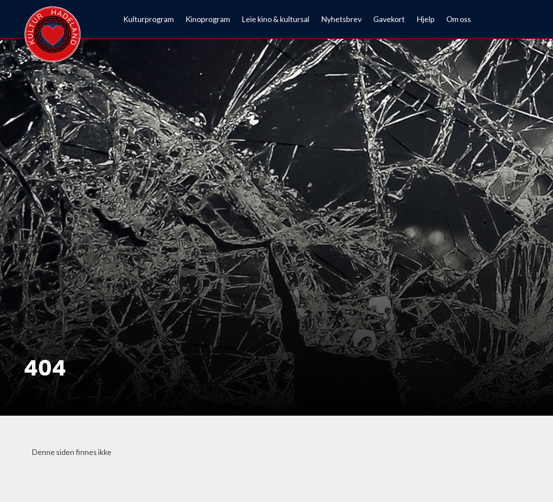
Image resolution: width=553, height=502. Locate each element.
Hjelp (425, 19)
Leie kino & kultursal (275, 19)
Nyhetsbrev (341, 19)
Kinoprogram (207, 19)
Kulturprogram (148, 19)
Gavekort (389, 19)
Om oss (458, 19)
